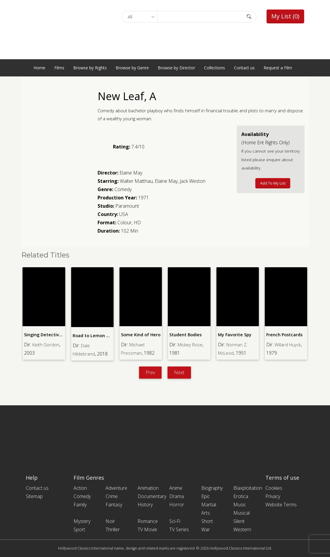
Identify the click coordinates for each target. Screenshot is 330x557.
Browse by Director (176, 68)
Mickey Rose (191, 344)
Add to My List (273, 183)
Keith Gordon (46, 344)
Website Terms (281, 504)
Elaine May (130, 172)
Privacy (272, 496)
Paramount (127, 206)
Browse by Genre (132, 68)
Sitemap (34, 496)
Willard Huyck (288, 344)
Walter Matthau (136, 181)
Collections (214, 68)
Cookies (273, 488)
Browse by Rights (90, 68)
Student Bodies (185, 334)
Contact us (244, 68)
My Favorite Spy (234, 334)
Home (39, 68)
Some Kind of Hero (140, 334)
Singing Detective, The (47, 334)
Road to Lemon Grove (95, 335)
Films (59, 68)
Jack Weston (192, 181)
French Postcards (284, 334)
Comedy (123, 189)
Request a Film (278, 68)
